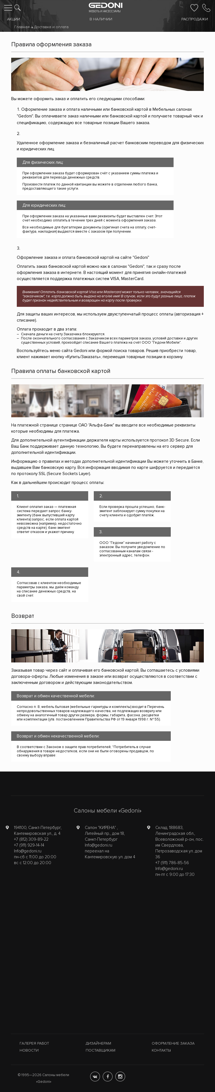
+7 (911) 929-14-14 (29, 845)
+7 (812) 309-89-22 (31, 839)
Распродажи (194, 19)
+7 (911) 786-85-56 (172, 862)
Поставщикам (100, 1050)
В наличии (101, 19)
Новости (29, 1050)
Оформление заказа (173, 1043)
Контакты (161, 1050)
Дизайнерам (98, 1043)
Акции (13, 19)
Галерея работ (34, 1043)
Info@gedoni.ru (27, 851)
